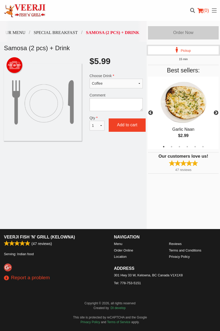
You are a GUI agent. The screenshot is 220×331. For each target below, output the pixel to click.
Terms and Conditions (185, 250)
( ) (203, 10)
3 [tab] (179, 146)
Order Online (123, 250)
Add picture (14, 65)
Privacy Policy (179, 257)
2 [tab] (171, 146)
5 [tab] (195, 146)
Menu (118, 244)
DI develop (118, 308)
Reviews (175, 244)
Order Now (183, 32)
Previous (150, 113)
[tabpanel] (183, 113)
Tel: (127, 283)
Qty (97, 123)
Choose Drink (116, 81)
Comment (116, 102)
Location (120, 257)
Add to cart (127, 125)
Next (216, 113)
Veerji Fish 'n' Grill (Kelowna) (39, 237)
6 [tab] (203, 146)
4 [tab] (187, 146)
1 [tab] (163, 146)
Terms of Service (118, 322)
